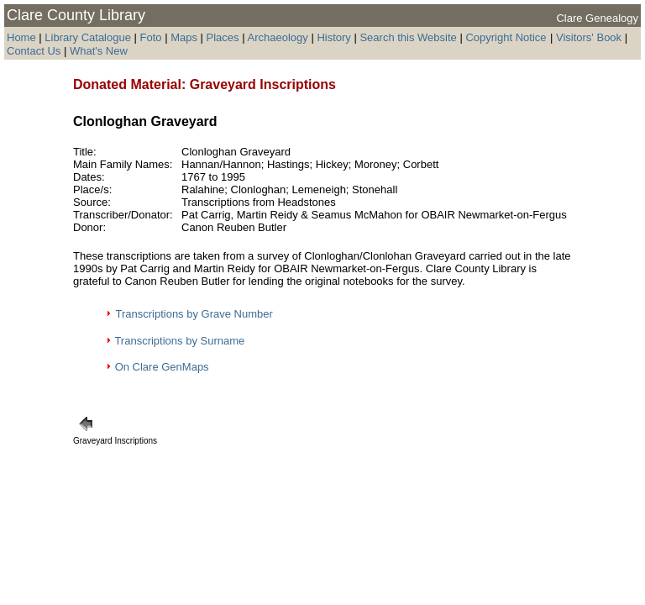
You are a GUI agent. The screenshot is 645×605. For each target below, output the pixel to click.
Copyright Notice (505, 37)
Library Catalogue (88, 37)
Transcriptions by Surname (179, 340)
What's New (99, 51)
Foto (152, 37)
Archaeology (277, 37)
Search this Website (407, 37)
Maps (183, 37)
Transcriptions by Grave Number (193, 314)
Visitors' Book (588, 37)
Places (223, 37)
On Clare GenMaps (162, 366)
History (333, 37)
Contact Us (35, 51)
